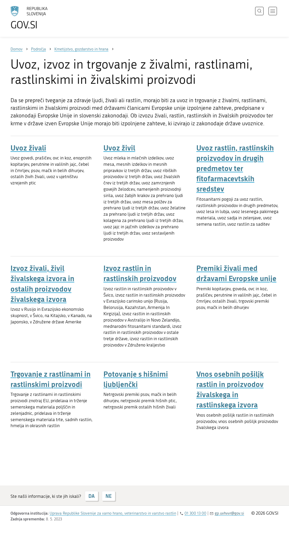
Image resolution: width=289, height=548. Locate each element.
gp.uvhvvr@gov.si (229, 513)
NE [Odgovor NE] (109, 496)
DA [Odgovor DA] (91, 496)
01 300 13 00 (195, 513)
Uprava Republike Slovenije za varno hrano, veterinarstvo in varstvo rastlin (113, 513)
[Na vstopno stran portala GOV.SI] (43, 18)
